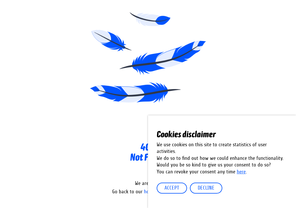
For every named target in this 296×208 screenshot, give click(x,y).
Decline (206, 188)
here (241, 172)
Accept (171, 188)
